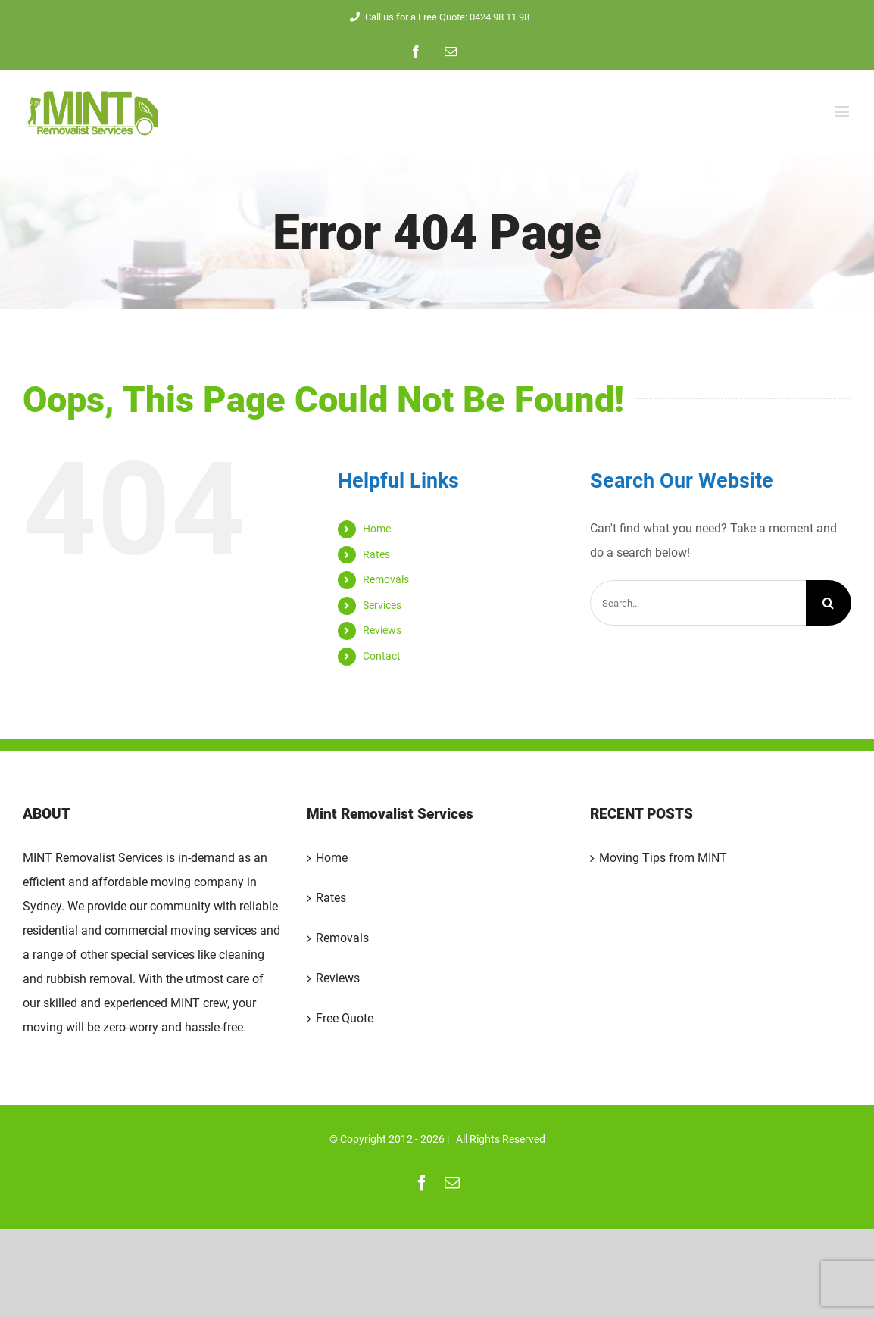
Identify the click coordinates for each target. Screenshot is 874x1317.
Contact (382, 656)
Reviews (382, 630)
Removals (386, 579)
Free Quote (344, 1018)
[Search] (828, 603)
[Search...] (698, 603)
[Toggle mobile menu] (843, 112)
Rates (376, 554)
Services (382, 605)
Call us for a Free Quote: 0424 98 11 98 (437, 17)
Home (377, 529)
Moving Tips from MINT (663, 857)
